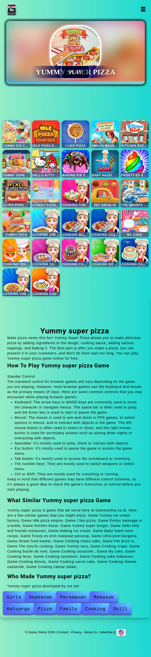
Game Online (27, 9)
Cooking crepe (46, 223)
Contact (62, 632)
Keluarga (18, 609)
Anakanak (40, 597)
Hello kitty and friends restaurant (46, 164)
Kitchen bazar (135, 134)
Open (143, 9)
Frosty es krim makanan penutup (135, 164)
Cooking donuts (105, 253)
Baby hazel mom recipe (105, 164)
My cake (135, 223)
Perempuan (73, 597)
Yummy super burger (16, 164)
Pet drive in (105, 193)
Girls (14, 597)
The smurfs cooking (135, 193)
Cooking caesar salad (46, 282)
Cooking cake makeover (75, 253)
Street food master (46, 193)
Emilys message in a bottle (105, 134)
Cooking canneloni (46, 253)
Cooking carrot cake (135, 253)
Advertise (106, 632)
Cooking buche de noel (75, 223)
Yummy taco (16, 223)
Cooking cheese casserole (16, 282)
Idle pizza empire (46, 134)
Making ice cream (75, 164)
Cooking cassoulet (105, 223)
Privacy (76, 632)
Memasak (104, 597)
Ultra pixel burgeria (16, 193)
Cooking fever (16, 253)
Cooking (95, 609)
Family (68, 609)
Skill (120, 609)
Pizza (45, 609)
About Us (90, 632)
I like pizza (75, 134)
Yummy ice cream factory (16, 134)
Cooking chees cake (75, 193)
